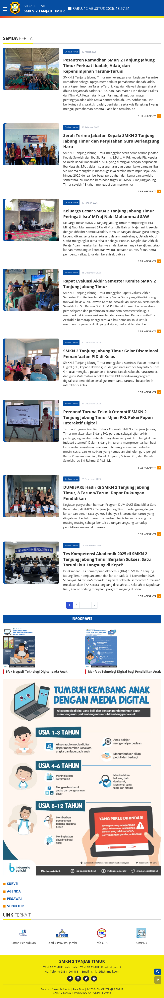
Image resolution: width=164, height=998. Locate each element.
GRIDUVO (85, 992)
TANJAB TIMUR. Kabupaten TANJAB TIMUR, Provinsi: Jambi (82, 967)
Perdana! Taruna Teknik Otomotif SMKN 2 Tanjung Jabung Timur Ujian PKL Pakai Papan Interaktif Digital (108, 417)
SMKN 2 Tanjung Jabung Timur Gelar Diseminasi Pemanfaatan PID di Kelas (110, 353)
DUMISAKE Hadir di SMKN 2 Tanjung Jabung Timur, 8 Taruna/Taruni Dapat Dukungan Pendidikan (106, 492)
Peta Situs (79, 989)
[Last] (95, 605)
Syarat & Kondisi (61, 989)
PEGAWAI (14, 898)
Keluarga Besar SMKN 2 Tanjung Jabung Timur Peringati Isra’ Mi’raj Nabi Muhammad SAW (108, 213)
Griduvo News (71, 51)
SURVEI (12, 883)
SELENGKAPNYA (147, 116)
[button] (157, 980)
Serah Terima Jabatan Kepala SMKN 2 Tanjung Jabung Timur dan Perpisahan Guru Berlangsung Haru (111, 141)
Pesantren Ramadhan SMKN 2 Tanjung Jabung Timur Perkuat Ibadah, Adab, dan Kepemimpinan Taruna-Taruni (109, 65)
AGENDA (14, 891)
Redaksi (45, 989)
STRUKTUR (15, 906)
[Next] (89, 605)
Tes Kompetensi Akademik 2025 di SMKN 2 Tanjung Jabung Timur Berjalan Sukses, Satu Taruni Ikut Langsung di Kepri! (107, 559)
